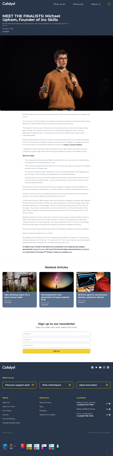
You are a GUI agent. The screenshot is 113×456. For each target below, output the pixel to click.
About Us (6, 403)
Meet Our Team (8, 407)
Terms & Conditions (105, 433)
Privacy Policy (93, 433)
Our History (6, 411)
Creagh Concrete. (39, 249)
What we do (59, 4)
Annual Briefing (8, 419)
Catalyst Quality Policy (11, 423)
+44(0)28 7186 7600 (85, 416)
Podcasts (43, 411)
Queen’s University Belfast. (72, 144)
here (70, 252)
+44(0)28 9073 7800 (85, 405)
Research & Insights (47, 415)
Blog (41, 407)
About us (95, 4)
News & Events (45, 403)
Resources (78, 4)
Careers (5, 415)
